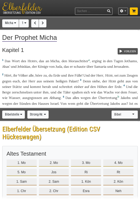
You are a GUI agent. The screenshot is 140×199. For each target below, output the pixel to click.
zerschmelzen (22, 92)
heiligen (61, 81)
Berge (6, 92)
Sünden (25, 103)
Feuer (132, 92)
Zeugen (132, 75)
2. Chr (53, 191)
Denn (87, 81)
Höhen (102, 87)
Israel (54, 103)
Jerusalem (121, 66)
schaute (80, 66)
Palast (73, 81)
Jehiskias (23, 66)
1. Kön (86, 182)
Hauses (43, 103)
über (89, 66)
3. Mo (86, 163)
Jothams (130, 61)
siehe (96, 81)
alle (31, 75)
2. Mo (54, 163)
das (41, 61)
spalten (77, 92)
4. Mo (118, 163)
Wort (16, 61)
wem (71, 103)
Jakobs (126, 98)
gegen (6, 81)
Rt (118, 172)
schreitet (66, 87)
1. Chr (21, 191)
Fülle (78, 75)
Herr (99, 75)
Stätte (17, 87)
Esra (86, 191)
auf (86, 87)
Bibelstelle (13, 114)
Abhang (55, 98)
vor (117, 92)
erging (97, 61)
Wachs (109, 92)
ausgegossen (32, 98)
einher (78, 87)
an (47, 61)
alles (76, 98)
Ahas (5, 66)
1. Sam (21, 182)
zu (45, 75)
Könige (43, 66)
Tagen (118, 61)
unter (37, 92)
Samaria (100, 66)
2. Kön (118, 182)
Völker (23, 75)
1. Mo (21, 163)
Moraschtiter (78, 61)
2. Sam (54, 182)
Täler (67, 92)
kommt (35, 87)
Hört (8, 75)
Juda (59, 66)
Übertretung (107, 98)
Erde (56, 75)
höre (38, 75)
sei (116, 75)
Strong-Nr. (38, 114)
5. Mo (21, 172)
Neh (118, 191)
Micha (10, 23)
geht (120, 81)
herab (46, 87)
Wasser (14, 98)
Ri (86, 172)
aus (128, 81)
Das (68, 98)
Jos (54, 172)
